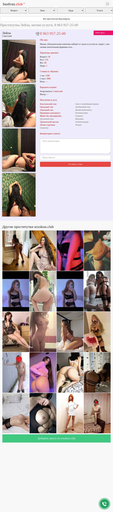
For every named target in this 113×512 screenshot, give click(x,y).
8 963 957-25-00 (53, 33)
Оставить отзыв (75, 164)
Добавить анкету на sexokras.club (56, 438)
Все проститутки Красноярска (56, 19)
